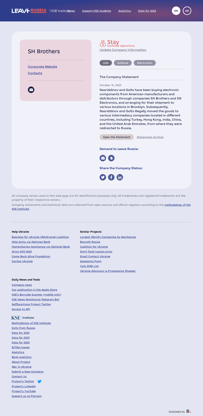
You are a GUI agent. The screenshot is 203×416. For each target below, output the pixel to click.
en (176, 10)
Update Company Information (123, 50)
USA (105, 62)
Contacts (35, 73)
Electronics (144, 62)
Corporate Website (42, 66)
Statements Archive (150, 137)
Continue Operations (121, 43)
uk (187, 10)
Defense (122, 62)
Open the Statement (116, 137)
